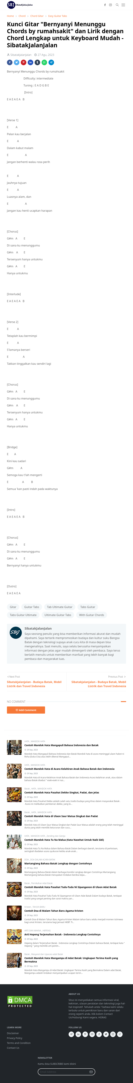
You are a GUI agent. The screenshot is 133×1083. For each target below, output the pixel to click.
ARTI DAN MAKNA (33, 930)
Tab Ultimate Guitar (59, 607)
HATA (27, 741)
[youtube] (92, 1034)
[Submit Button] (91, 1072)
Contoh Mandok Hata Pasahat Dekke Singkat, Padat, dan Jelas (61, 792)
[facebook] (105, 5)
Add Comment (26, 710)
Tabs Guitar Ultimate (23, 615)
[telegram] (71, 1034)
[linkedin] (78, 1034)
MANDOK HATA (38, 741)
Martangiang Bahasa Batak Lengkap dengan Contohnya (58, 863)
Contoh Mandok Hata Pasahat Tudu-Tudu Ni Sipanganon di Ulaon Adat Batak (70, 887)
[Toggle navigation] (123, 5)
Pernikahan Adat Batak (41, 883)
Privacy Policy (14, 1038)
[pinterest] (85, 1034)
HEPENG (47, 930)
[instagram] (110, 5)
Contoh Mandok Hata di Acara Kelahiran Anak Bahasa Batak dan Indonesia (69, 768)
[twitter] (106, 1034)
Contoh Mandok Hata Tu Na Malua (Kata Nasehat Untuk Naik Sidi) (64, 839)
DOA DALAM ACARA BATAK (42, 859)
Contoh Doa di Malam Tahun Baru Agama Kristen (53, 910)
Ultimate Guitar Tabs (58, 615)
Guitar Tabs (31, 607)
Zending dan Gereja (56, 835)
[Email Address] (62, 1072)
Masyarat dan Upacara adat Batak (47, 954)
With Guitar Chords (91, 615)
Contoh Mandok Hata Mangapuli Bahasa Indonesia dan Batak (61, 745)
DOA (26, 859)
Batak (27, 788)
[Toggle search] (117, 5)
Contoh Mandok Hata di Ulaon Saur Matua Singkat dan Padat (61, 816)
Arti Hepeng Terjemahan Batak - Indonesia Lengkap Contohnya (62, 934)
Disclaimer (13, 1033)
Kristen (28, 906)
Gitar (13, 607)
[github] (120, 1034)
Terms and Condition (19, 1043)
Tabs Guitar (87, 607)
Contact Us (13, 1047)
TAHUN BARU (39, 906)
